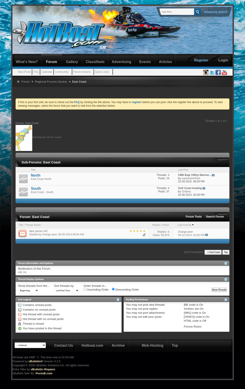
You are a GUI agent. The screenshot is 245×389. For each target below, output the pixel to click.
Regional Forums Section (51, 81)
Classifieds (95, 62)
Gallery (72, 62)
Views (166, 225)
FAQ (36, 71)
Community (61, 71)
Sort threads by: (64, 285)
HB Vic (22, 272)
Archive (118, 345)
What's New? (27, 62)
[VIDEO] (189, 316)
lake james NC (38, 231)
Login (223, 60)
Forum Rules (192, 326)
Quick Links (102, 71)
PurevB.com (44, 373)
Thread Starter (33, 225)
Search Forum (215, 216)
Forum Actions (81, 71)
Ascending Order (96, 289)
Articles (165, 62)
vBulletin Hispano (43, 369)
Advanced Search (215, 11)
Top (226, 252)
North (50, 137)
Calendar (46, 71)
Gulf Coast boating (190, 188)
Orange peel (49, 234)
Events (145, 62)
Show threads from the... (34, 285)
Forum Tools (194, 216)
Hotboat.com (92, 345)
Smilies (189, 308)
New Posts (24, 71)
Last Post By (186, 225)
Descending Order (125, 289)
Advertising (121, 62)
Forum (51, 62)
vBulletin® (35, 361)
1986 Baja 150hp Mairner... (194, 175)
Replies (156, 225)
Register (201, 60)
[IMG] (187, 312)
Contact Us (63, 345)
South (58, 137)
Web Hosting (152, 345)
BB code (190, 304)
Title (21, 225)
